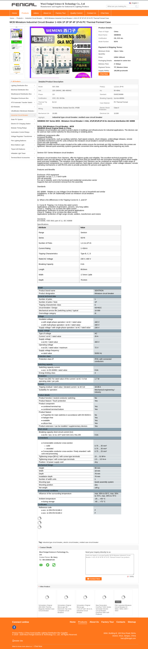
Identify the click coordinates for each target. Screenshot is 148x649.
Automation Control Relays (20, 132)
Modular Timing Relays (19, 128)
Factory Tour (61, 13)
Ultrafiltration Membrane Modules (22, 111)
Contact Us (91, 13)
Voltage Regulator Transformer (21, 136)
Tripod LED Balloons (18, 149)
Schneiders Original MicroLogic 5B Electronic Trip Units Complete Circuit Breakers (64, 608)
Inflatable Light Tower (18, 153)
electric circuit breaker (70, 542)
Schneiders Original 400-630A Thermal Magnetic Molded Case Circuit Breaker (46, 608)
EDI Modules (15, 107)
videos (36, 13)
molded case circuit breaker (89, 542)
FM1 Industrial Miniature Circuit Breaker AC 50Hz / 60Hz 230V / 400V (123, 608)
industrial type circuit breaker (52, 542)
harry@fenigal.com (128, 638)
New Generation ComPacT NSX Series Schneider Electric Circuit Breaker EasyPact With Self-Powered (103, 609)
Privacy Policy (17, 633)
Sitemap (132, 622)
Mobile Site (17, 641)
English (134, 3)
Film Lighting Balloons (18, 141)
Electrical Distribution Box (20, 90)
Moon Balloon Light (17, 145)
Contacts (120, 622)
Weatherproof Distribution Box (21, 94)
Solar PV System (17, 119)
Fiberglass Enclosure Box (20, 98)
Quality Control (76, 13)
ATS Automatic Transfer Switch (21, 102)
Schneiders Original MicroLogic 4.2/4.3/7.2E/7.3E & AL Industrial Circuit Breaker (84, 608)
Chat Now (105, 13)
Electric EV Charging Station (21, 124)
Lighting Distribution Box (19, 85)
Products (25, 13)
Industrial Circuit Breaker (33, 18)
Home (14, 13)
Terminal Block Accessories (20, 158)
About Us (47, 13)
